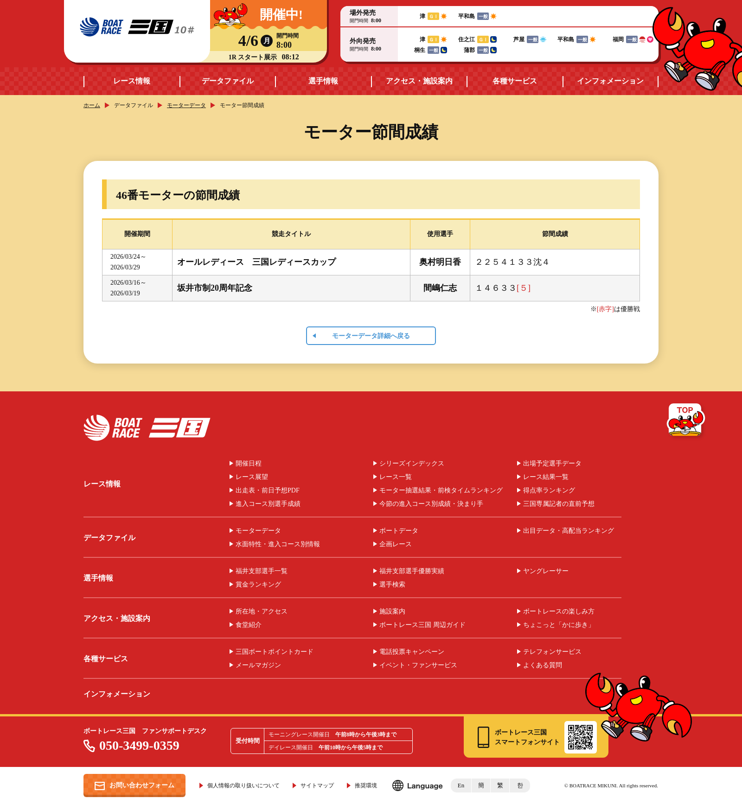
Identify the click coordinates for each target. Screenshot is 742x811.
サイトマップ (317, 785)
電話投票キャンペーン (411, 652)
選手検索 (392, 584)
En (461, 785)
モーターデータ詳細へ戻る (371, 335)
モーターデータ (186, 105)
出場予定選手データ (552, 463)
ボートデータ (398, 531)
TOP (686, 421)
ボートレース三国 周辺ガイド (422, 625)
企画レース (395, 544)
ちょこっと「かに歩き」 (559, 625)
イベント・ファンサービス (418, 665)
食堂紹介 (249, 625)
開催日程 (249, 463)
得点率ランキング (549, 490)
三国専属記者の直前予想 (559, 504)
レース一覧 (395, 477)
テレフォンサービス (552, 652)
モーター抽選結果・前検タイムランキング (441, 490)
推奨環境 (366, 785)
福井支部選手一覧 (262, 571)
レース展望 (252, 477)
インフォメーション (610, 81)
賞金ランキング (258, 584)
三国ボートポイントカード (274, 652)
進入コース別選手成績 (268, 504)
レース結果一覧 (546, 477)
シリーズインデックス (411, 463)
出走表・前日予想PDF (268, 490)
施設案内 (392, 611)
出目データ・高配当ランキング (568, 531)
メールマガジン (258, 665)
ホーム (91, 105)
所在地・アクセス (262, 611)
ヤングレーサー (546, 571)
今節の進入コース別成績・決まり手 (431, 504)
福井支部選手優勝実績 (411, 571)
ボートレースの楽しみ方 (559, 611)
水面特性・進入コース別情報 (278, 544)
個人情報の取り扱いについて (243, 785)
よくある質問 (542, 665)
